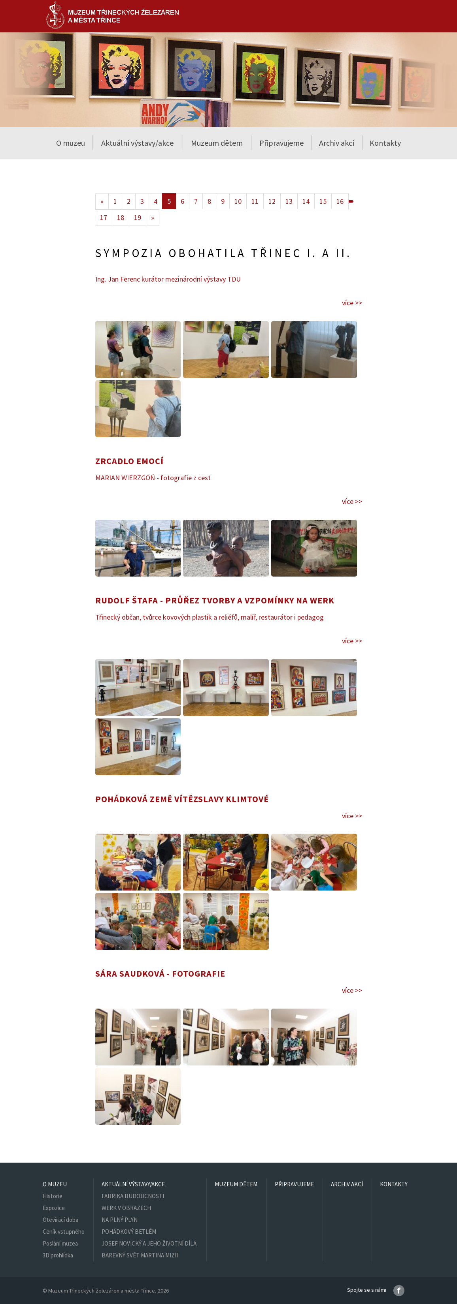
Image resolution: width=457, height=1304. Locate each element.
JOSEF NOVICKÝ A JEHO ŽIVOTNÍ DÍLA (149, 1243)
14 (306, 201)
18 (120, 217)
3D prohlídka (58, 1255)
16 (340, 201)
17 (103, 217)
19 (137, 217)
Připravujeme (281, 143)
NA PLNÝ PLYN (120, 1219)
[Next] (152, 217)
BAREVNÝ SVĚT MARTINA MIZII (140, 1255)
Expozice (54, 1208)
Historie (52, 1196)
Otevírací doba (60, 1219)
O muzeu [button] (70, 143)
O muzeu (55, 1184)
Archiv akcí (336, 143)
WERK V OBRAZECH (126, 1208)
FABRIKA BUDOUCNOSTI (133, 1196)
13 (289, 201)
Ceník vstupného (64, 1231)
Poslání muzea (60, 1243)
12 (272, 201)
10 (238, 201)
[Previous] (102, 201)
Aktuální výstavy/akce (133, 1184)
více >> (352, 302)
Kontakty (385, 143)
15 (323, 201)
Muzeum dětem (217, 143)
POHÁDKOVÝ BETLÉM (129, 1231)
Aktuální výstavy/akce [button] (137, 143)
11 (255, 201)
